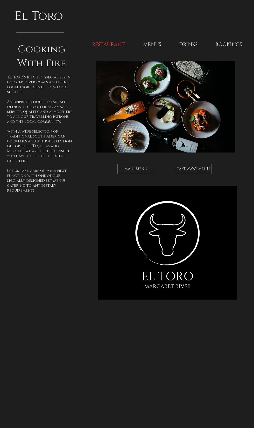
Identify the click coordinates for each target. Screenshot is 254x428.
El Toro (40, 16)
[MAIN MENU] (135, 169)
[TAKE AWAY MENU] (193, 169)
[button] (152, 44)
